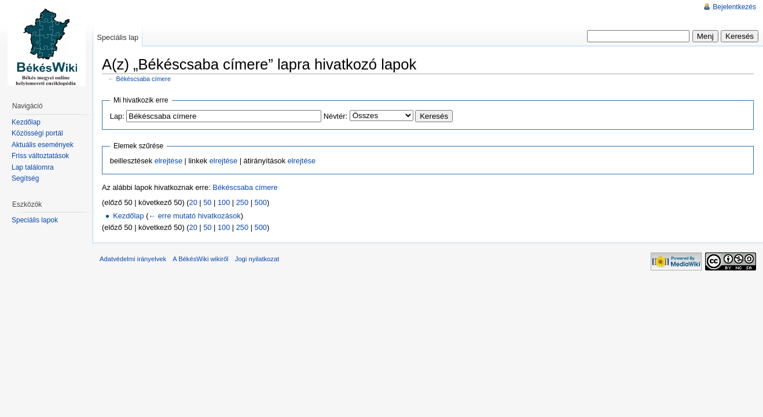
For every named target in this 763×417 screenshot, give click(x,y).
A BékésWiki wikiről (200, 258)
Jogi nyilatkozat (257, 258)
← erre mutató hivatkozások (194, 215)
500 (261, 202)
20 (193, 202)
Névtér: (335, 116)
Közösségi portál (37, 133)
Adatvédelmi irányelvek (133, 258)
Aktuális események (43, 145)
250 (242, 202)
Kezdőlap (128, 215)
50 (207, 202)
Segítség (25, 178)
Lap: (117, 116)
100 (224, 202)
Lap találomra (33, 167)
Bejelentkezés (734, 7)
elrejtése (168, 160)
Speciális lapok (35, 220)
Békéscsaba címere (143, 78)
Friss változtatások (40, 156)
